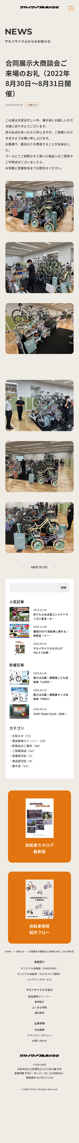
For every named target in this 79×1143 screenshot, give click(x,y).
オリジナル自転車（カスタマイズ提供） (39, 973)
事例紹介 (40, 1001)
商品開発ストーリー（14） (29, 741)
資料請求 (40, 1012)
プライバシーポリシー (39, 1035)
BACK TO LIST (39, 567)
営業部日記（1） (23, 756)
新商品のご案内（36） (27, 746)
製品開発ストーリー (39, 996)
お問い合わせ (39, 1040)
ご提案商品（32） (24, 751)
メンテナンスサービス (39, 979)
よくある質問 (39, 1007)
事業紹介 (39, 962)
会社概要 (40, 1029)
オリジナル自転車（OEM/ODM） (39, 968)
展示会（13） (21, 766)
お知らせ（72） (22, 736)
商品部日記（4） (23, 761)
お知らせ (32, 104)
